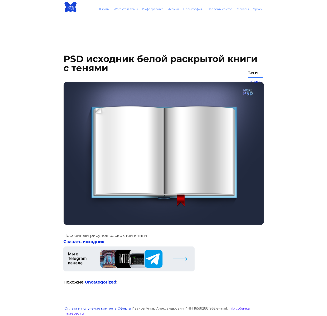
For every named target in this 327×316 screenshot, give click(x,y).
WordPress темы (125, 9)
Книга (255, 82)
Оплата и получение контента (90, 308)
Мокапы (243, 9)
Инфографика (152, 9)
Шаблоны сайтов (220, 9)
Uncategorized (100, 282)
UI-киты (103, 9)
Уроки (258, 9)
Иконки (173, 9)
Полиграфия (192, 9)
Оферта (124, 308)
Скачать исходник (84, 241)
